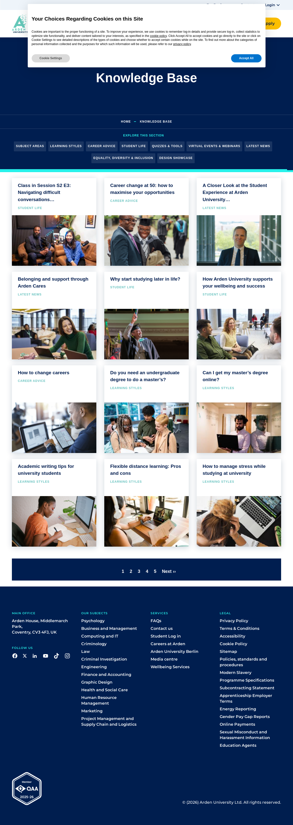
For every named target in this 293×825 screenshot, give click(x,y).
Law (85, 651)
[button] (273, 5)
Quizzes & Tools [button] (167, 146)
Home (126, 121)
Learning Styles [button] (66, 146)
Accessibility (232, 636)
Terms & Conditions (239, 628)
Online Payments (237, 724)
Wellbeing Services (170, 667)
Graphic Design (96, 682)
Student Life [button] (134, 146)
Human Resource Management (99, 700)
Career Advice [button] (102, 146)
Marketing (92, 711)
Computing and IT (99, 636)
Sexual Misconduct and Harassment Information (245, 735)
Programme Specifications (247, 680)
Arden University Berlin (174, 651)
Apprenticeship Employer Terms (246, 698)
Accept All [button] (246, 58)
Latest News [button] (258, 146)
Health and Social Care (104, 690)
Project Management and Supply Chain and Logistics (108, 721)
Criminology (94, 643)
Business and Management (109, 628)
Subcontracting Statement (247, 688)
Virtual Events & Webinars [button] (214, 146)
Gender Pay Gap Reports (245, 716)
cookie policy (158, 36)
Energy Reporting (238, 709)
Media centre (164, 659)
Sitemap (228, 651)
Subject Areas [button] (30, 146)
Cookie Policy (233, 643)
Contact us (162, 628)
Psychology (93, 620)
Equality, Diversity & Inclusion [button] (123, 158)
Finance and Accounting (106, 674)
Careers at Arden (168, 643)
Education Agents (238, 745)
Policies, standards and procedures (243, 662)
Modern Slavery (235, 672)
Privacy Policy (234, 620)
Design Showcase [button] (176, 158)
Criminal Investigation (104, 659)
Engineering (94, 667)
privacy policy (182, 44)
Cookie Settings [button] (51, 58)
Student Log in (166, 636)
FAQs (156, 620)
